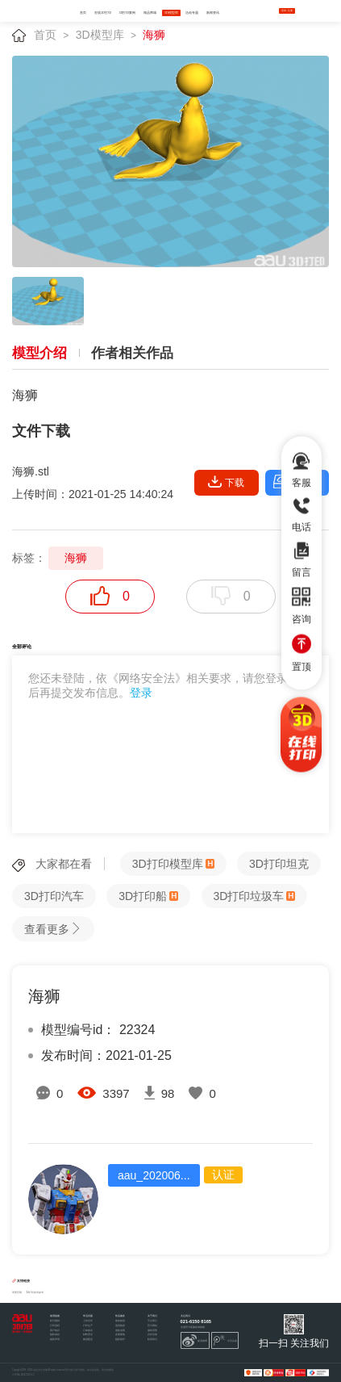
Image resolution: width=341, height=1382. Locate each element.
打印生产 (88, 1326)
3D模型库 (171, 12)
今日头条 (224, 1340)
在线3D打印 (102, 12)
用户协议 (55, 1331)
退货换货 (120, 1326)
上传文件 (88, 1321)
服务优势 (152, 1331)
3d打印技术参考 (35, 1292)
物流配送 (88, 1339)
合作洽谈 (152, 1335)
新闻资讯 (212, 12)
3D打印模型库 (167, 863)
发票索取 (120, 1335)
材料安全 (88, 1335)
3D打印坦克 (279, 863)
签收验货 (120, 1321)
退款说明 (120, 1331)
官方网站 (152, 1326)
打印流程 (55, 1326)
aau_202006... (154, 1175)
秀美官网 (17, 1292)
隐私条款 (55, 1335)
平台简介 (152, 1321)
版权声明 (55, 1339)
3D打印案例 (127, 12)
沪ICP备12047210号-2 (23, 1375)
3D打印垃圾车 (249, 896)
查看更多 (53, 929)
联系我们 (152, 1339)
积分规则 (55, 1321)
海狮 (154, 34)
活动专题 (191, 12)
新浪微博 (194, 1340)
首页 (83, 12)
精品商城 (149, 12)
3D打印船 (143, 896)
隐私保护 (120, 1339)
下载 (226, 481)
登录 (141, 692)
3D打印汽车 (54, 896)
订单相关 (88, 1331)
